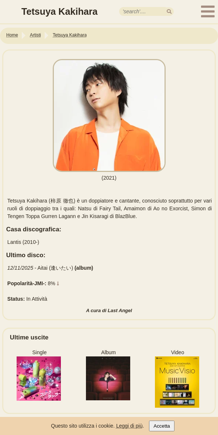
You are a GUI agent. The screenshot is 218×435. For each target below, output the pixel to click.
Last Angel (120, 310)
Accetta (161, 426)
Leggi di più (129, 426)
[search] (169, 11)
